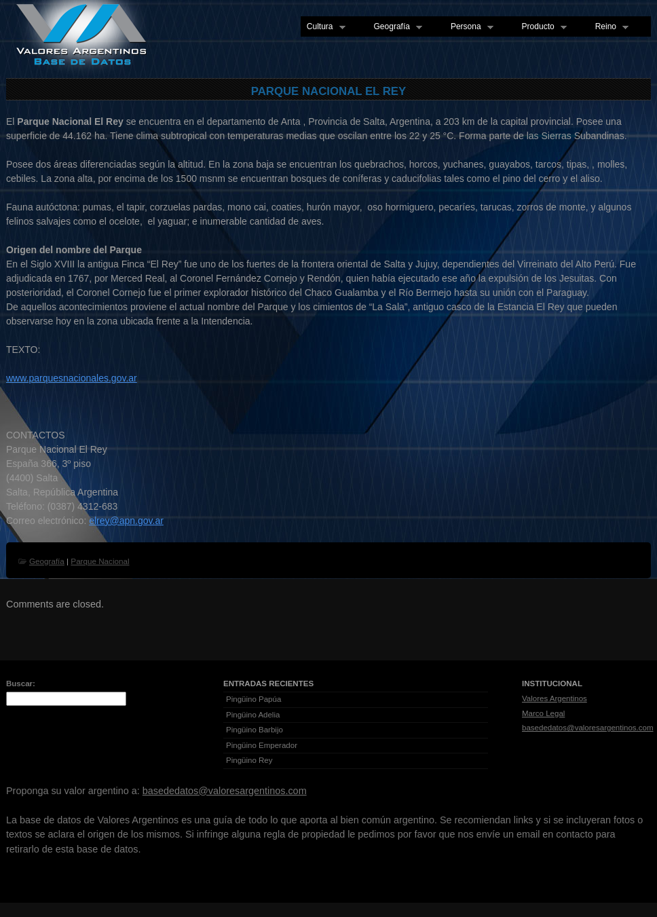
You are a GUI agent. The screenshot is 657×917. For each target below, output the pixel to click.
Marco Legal (543, 713)
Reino (608, 27)
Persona (469, 27)
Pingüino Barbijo (254, 730)
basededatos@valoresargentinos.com (588, 728)
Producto (541, 27)
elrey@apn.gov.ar (126, 520)
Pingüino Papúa (253, 699)
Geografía (395, 27)
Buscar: (20, 683)
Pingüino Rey (249, 760)
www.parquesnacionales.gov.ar (71, 378)
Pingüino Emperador (261, 745)
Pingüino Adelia (253, 715)
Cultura (323, 27)
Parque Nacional (100, 561)
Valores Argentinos (554, 698)
